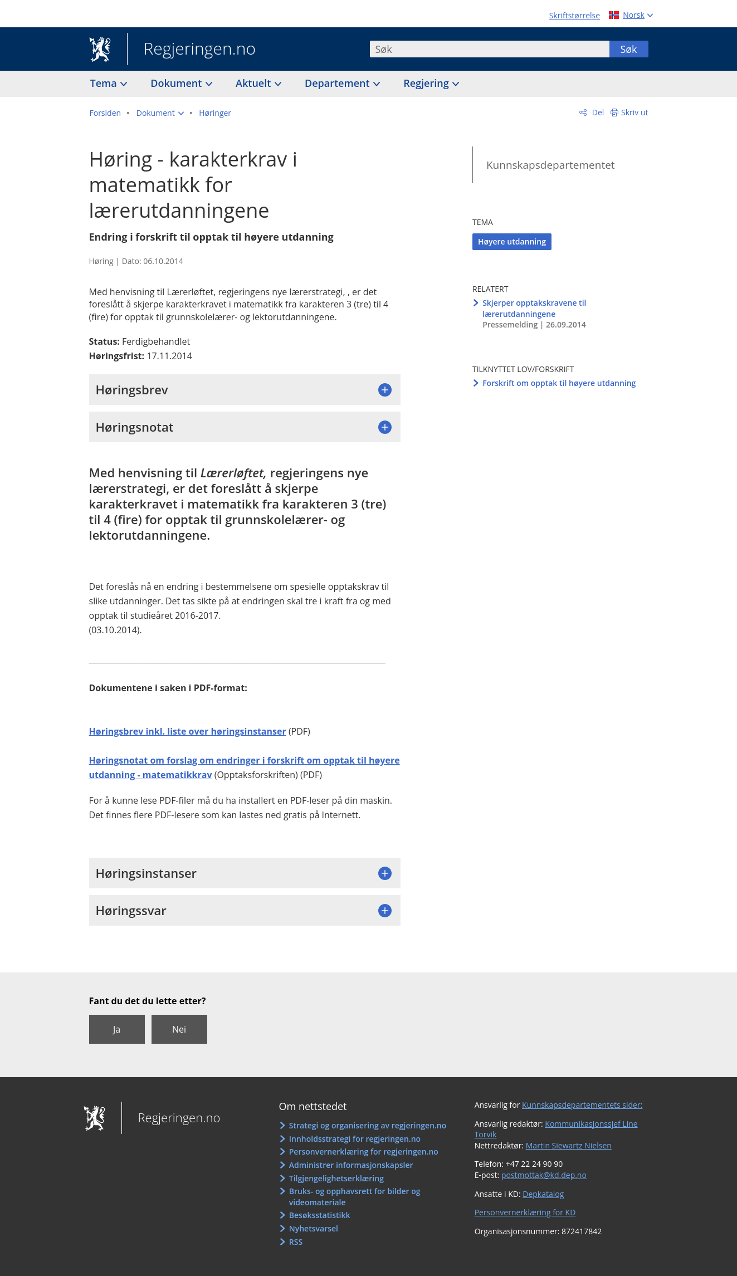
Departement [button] (338, 83)
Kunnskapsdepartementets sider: (582, 1104)
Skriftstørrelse (574, 15)
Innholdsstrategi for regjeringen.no (355, 1138)
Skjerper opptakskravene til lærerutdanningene (534, 308)
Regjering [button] (427, 83)
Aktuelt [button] (255, 83)
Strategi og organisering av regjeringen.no (368, 1125)
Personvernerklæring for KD (525, 1212)
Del (597, 112)
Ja (116, 1029)
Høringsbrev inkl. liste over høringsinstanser (187, 731)
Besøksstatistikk (319, 1215)
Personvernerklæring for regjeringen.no (363, 1151)
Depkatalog (543, 1194)
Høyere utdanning (512, 241)
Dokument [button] (177, 83)
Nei (179, 1029)
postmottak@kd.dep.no (544, 1175)
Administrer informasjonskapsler (351, 1165)
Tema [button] (105, 83)
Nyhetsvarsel (313, 1228)
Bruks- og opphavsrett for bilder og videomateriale (355, 1196)
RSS (295, 1241)
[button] (160, 113)
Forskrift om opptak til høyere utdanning (559, 383)
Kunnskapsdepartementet (550, 165)
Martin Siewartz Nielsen (569, 1145)
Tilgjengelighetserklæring (336, 1178)
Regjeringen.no (191, 49)
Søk (628, 49)
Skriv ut (634, 112)
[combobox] (489, 49)
